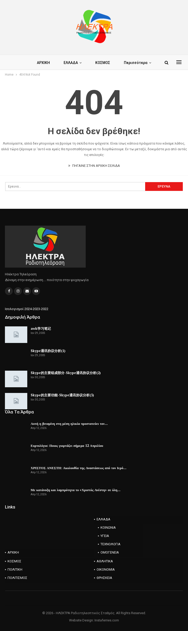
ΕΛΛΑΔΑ (71, 63)
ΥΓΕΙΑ (104, 536)
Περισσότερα (135, 63)
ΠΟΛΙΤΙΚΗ (15, 569)
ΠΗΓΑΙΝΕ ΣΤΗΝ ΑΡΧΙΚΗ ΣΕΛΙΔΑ (94, 166)
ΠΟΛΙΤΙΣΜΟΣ (17, 578)
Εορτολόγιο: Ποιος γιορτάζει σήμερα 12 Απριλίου (67, 445)
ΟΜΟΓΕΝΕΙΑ (109, 552)
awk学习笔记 (41, 328)
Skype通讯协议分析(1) (48, 350)
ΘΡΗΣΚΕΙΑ (104, 578)
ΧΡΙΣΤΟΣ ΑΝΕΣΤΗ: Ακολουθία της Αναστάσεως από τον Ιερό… (78, 467)
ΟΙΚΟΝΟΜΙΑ (106, 569)
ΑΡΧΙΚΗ (43, 63)
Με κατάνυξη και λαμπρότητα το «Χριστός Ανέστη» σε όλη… (75, 489)
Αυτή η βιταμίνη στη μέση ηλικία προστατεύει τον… (69, 423)
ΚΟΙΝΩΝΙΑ (108, 527)
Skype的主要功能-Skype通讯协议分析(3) (62, 395)
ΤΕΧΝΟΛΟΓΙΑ (110, 544)
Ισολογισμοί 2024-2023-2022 (26, 309)
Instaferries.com (107, 620)
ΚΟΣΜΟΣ (102, 63)
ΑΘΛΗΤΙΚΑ (105, 561)
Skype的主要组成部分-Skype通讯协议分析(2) (66, 372)
